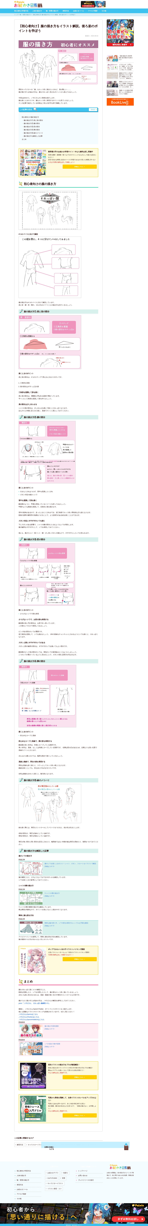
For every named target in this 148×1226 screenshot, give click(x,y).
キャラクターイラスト (33, 1144)
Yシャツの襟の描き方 (53, 893)
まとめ (24, 139)
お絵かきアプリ (52, 1171)
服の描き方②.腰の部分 (32, 123)
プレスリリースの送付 (85, 1178)
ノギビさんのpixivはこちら (28, 1014)
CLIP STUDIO (51, 1175)
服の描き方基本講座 (52, 1026)
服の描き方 (48, 1144)
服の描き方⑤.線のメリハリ (33, 133)
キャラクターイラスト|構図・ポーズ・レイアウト (72, 1144)
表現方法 (66, 11)
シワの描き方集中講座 (53, 1044)
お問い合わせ (82, 1174)
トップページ (82, 1169)
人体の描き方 (37, 11)
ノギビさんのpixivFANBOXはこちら (31, 1019)
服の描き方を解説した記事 (33, 136)
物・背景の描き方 (52, 11)
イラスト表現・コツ (53, 1183)
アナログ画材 (92, 11)
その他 (104, 11)
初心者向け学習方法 (21, 11)
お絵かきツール (78, 11)
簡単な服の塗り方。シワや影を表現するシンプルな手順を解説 (68, 923)
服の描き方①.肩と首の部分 (33, 120)
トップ (16, 14)
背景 (61, 1175)
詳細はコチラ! (50, 870)
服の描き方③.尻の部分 (32, 126)
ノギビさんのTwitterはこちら (29, 1017)
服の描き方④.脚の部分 (32, 130)
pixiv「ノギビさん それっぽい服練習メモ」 (34, 1003)
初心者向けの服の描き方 (30, 117)
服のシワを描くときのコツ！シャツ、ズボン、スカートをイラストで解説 (70, 865)
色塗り (63, 1171)
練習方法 (19, 1144)
